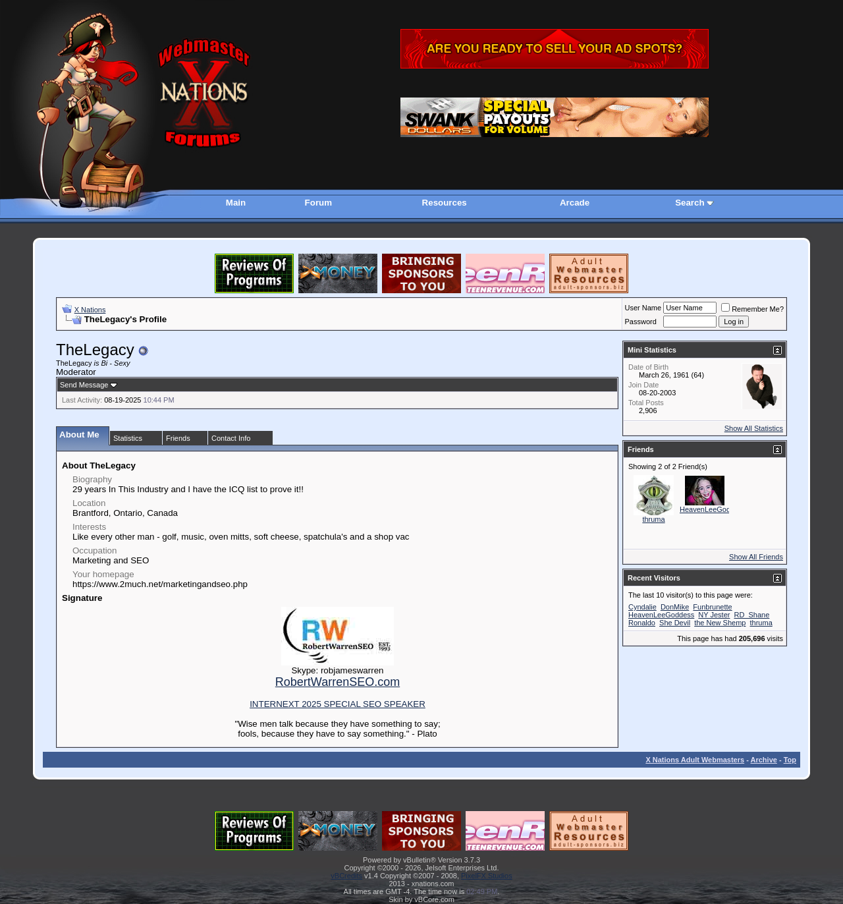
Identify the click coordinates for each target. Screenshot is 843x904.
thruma (653, 519)
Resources (444, 203)
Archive (764, 760)
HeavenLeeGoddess (713, 509)
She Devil (674, 623)
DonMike (675, 607)
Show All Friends (756, 557)
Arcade (574, 203)
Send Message (84, 385)
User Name (643, 308)
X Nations (90, 310)
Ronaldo (641, 623)
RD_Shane (752, 615)
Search (689, 203)
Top (790, 760)
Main (236, 203)
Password (641, 321)
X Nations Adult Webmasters (694, 760)
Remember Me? (752, 309)
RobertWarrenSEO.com (337, 682)
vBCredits (346, 876)
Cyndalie (642, 607)
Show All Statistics (753, 428)
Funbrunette (712, 607)
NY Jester (714, 615)
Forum (318, 203)
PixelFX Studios (486, 876)
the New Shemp (720, 623)
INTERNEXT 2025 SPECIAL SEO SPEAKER (337, 704)
